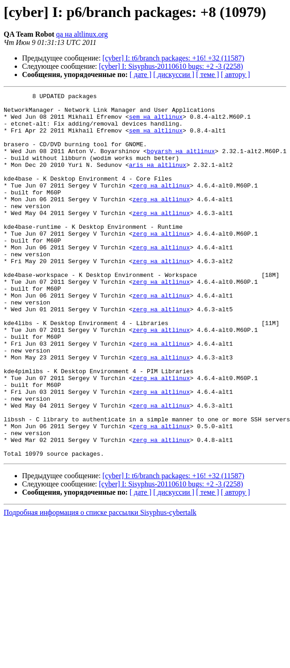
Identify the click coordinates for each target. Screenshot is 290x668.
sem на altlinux (156, 122)
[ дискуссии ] (173, 74)
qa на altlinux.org (82, 34)
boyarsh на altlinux (181, 163)
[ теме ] (207, 74)
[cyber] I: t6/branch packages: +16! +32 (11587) (173, 58)
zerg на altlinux (161, 204)
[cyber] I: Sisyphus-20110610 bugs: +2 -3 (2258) (171, 66)
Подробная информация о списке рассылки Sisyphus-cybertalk (100, 585)
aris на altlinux (157, 180)
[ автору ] (235, 74)
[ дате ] (140, 74)
